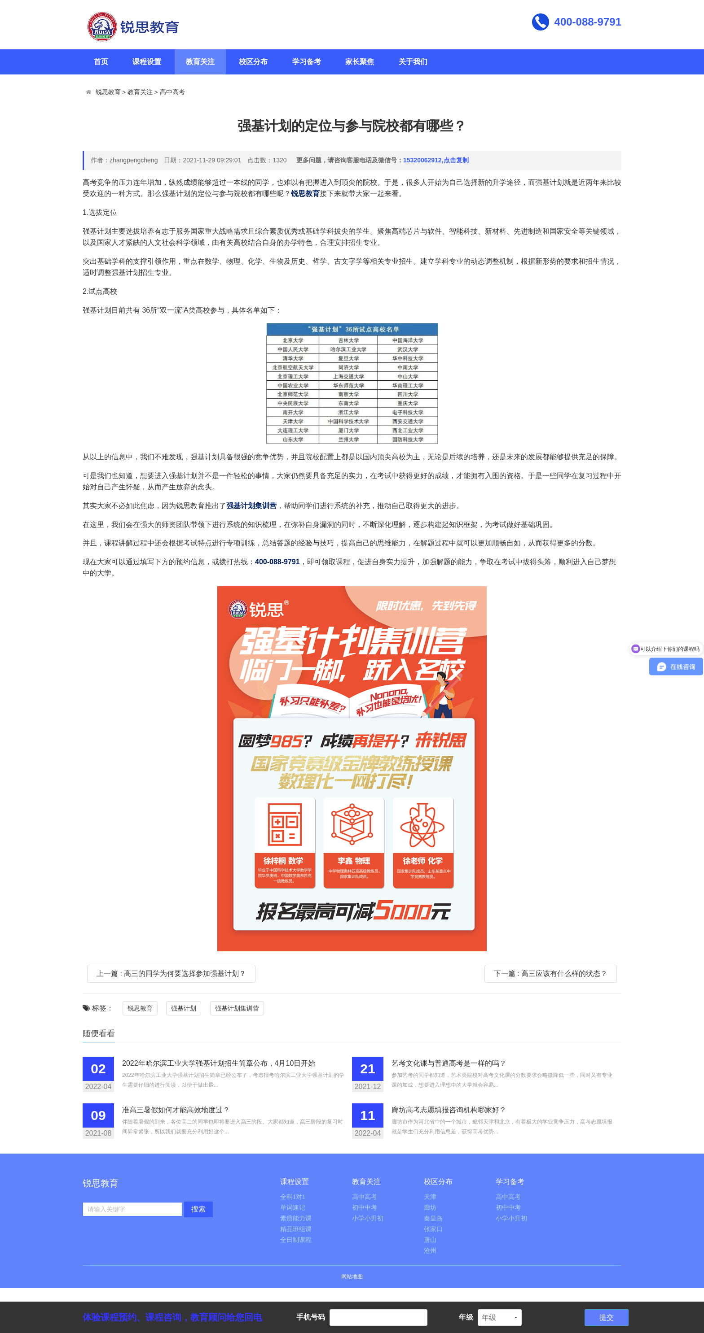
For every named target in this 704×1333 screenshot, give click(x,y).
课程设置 (146, 61)
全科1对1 (292, 1197)
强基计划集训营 (237, 1008)
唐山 (430, 1240)
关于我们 (413, 61)
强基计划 (183, 1008)
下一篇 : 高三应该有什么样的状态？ (550, 973)
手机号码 (310, 1317)
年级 (466, 1317)
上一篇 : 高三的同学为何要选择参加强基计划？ (171, 973)
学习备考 (306, 61)
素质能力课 (296, 1218)
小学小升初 (367, 1218)
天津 (430, 1197)
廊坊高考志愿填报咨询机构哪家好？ (449, 1110)
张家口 (433, 1229)
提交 (606, 1317)
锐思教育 (108, 92)
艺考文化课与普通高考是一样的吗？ (449, 1063)
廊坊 (430, 1207)
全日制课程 (296, 1240)
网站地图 (352, 1276)
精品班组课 (296, 1229)
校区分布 (253, 61)
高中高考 (172, 92)
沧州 (430, 1250)
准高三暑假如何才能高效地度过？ (176, 1110)
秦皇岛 (433, 1218)
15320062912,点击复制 (436, 160)
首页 (101, 61)
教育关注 (200, 61)
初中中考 (364, 1207)
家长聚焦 (359, 61)
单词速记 (292, 1207)
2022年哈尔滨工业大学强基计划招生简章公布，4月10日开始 (218, 1063)
